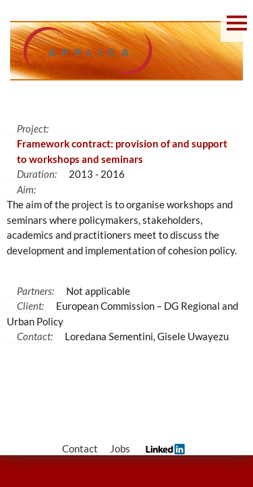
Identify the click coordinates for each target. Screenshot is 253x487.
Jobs (120, 448)
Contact (80, 448)
